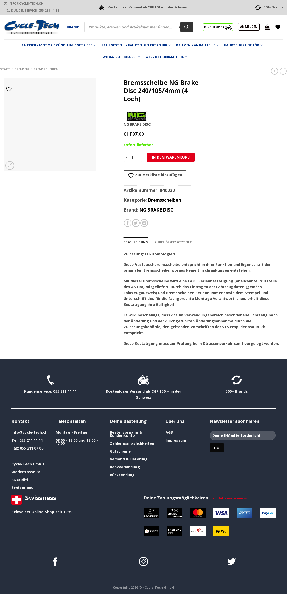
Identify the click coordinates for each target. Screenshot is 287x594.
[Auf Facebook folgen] (55, 562)
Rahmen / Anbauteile (197, 45)
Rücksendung (122, 474)
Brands (73, 27)
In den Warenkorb (171, 157)
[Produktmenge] (132, 157)
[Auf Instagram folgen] (143, 562)
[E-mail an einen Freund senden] (144, 223)
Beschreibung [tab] (136, 242)
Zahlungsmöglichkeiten (132, 443)
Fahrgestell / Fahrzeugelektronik (136, 45)
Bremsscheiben (45, 69)
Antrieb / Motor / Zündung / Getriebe (58, 45)
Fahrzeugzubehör (243, 45)
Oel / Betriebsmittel (166, 56)
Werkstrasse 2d (25, 471)
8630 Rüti (19, 479)
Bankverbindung (125, 467)
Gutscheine (120, 451)
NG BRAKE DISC (156, 210)
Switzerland (22, 487)
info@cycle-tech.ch (29, 432)
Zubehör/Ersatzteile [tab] (172, 242)
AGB (169, 432)
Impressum (176, 440)
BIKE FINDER (217, 27)
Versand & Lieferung (129, 459)
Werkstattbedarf (121, 56)
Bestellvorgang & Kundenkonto (126, 434)
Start (5, 69)
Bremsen (22, 69)
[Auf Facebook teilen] (127, 223)
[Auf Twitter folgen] (231, 562)
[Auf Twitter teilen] (136, 223)
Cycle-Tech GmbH (27, 463)
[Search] (186, 27)
